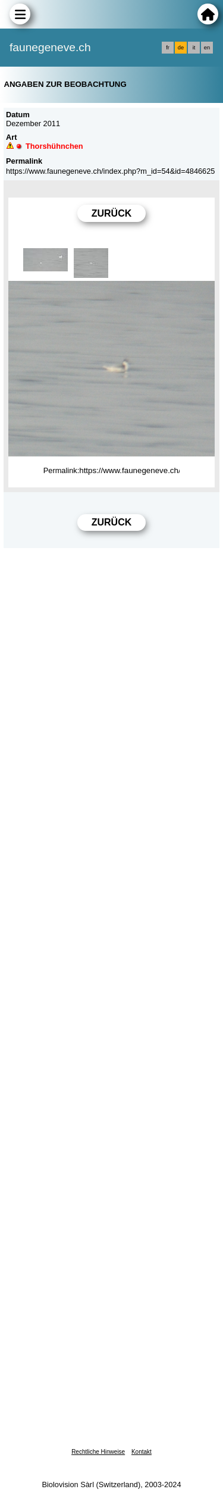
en (207, 48)
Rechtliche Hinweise (98, 1451)
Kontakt (141, 1451)
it (194, 48)
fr (167, 48)
